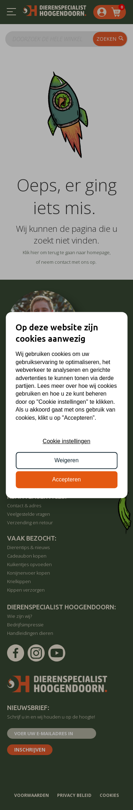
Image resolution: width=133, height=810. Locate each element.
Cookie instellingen (66, 441)
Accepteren (66, 480)
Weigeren (66, 460)
